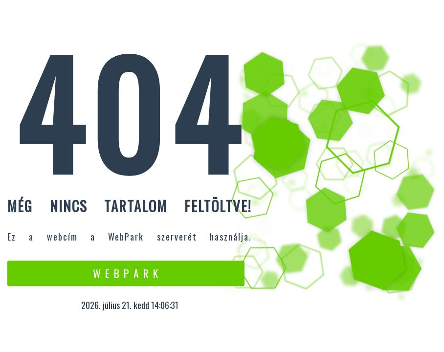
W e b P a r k (126, 273)
